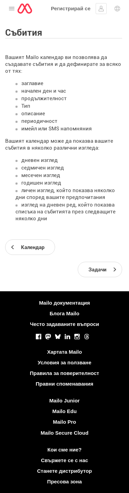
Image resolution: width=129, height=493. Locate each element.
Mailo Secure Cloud (64, 433)
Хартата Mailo (64, 352)
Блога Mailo (64, 313)
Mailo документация (64, 303)
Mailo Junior (64, 400)
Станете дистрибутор (64, 471)
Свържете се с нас (64, 460)
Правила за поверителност (64, 373)
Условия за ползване (65, 362)
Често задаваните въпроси (64, 324)
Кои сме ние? (64, 450)
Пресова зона (64, 481)
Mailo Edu (64, 411)
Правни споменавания (65, 384)
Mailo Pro (64, 422)
